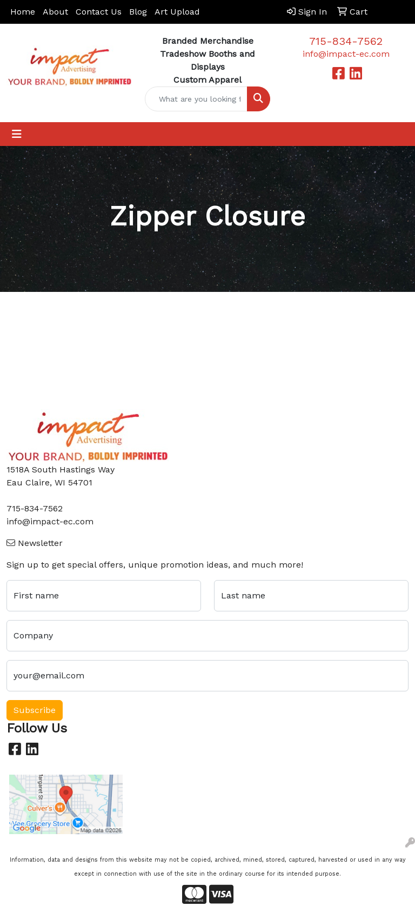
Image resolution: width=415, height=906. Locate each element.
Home (22, 11)
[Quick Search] (196, 98)
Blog (138, 11)
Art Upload (177, 11)
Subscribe (35, 710)
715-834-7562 (346, 41)
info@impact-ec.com (346, 54)
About (55, 11)
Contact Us (99, 11)
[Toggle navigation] (16, 134)
